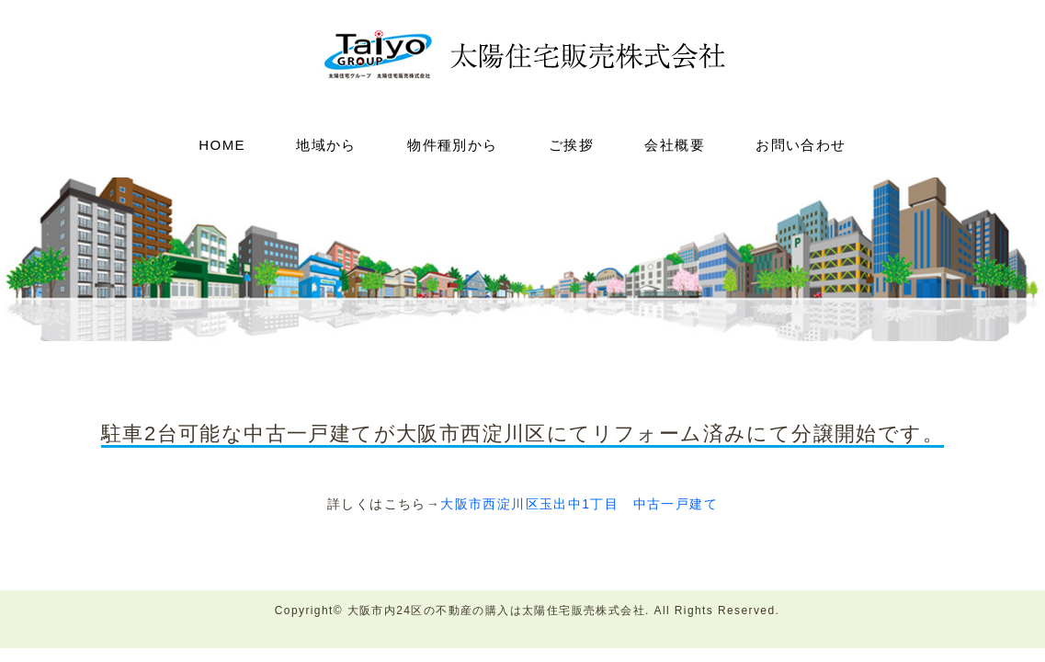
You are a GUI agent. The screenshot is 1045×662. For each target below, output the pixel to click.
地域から (326, 145)
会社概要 (674, 145)
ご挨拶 (571, 145)
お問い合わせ (800, 145)
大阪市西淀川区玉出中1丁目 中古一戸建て (579, 503)
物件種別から (452, 145)
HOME (222, 145)
